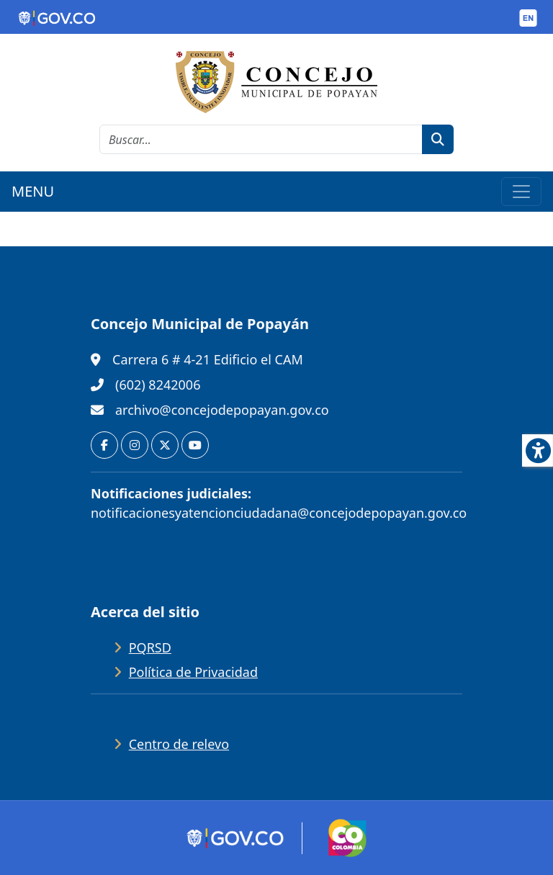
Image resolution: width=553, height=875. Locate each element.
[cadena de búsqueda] (261, 139)
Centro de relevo (179, 744)
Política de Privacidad (193, 672)
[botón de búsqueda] (438, 139)
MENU (33, 191)
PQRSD (150, 647)
